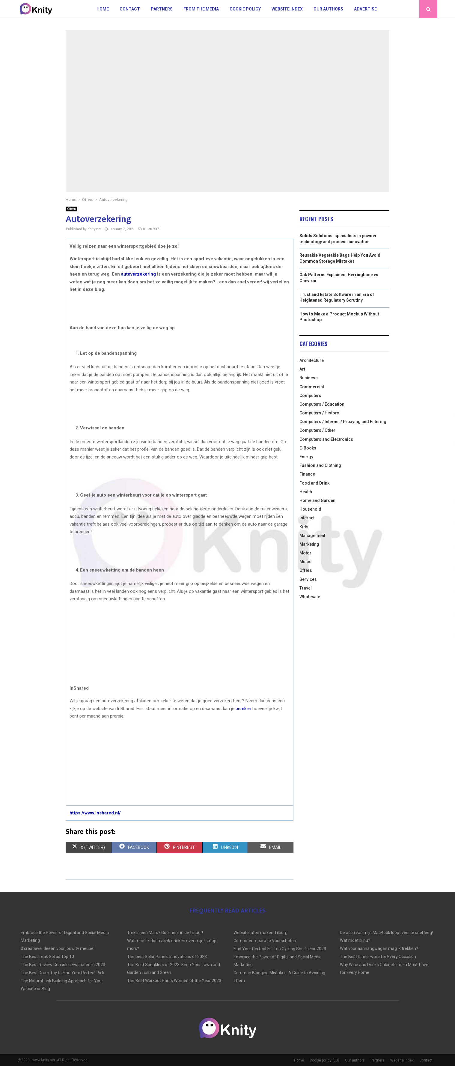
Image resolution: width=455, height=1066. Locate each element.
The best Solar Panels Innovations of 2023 (167, 956)
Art (302, 369)
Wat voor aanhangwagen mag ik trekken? (379, 948)
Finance (307, 474)
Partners (162, 9)
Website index (287, 9)
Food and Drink (314, 483)
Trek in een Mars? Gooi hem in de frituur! (165, 932)
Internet (306, 517)
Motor (305, 553)
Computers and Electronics (326, 439)
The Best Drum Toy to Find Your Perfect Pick (62, 972)
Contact (130, 9)
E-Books (307, 448)
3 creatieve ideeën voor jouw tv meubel (57, 948)
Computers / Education (321, 404)
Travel (305, 588)
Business (308, 377)
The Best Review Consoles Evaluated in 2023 (63, 964)
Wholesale (309, 596)
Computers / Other (317, 430)
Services (308, 579)
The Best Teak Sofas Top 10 (47, 956)
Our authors (328, 9)
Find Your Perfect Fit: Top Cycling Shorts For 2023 (279, 948)
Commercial (311, 386)
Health (305, 491)
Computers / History (319, 413)
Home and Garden (317, 500)
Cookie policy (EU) (324, 1060)
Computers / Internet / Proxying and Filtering (342, 421)
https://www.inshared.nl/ (95, 813)
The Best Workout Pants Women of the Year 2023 (174, 980)
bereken (243, 708)
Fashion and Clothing (320, 465)
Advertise (365, 9)
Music (305, 561)
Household (310, 509)
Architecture (311, 360)
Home (103, 9)
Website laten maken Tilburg (260, 932)
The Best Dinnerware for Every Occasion (378, 956)
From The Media (201, 9)
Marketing (309, 544)
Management (312, 535)
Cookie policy (245, 9)
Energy (306, 456)
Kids (303, 526)
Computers (310, 395)
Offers (71, 209)
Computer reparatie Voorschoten (264, 940)
